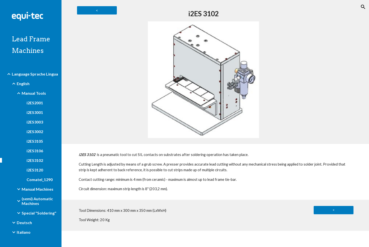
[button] (363, 7)
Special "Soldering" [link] (39, 213)
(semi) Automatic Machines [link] (37, 201)
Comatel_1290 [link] (40, 179)
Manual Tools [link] (34, 93)
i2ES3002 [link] (35, 131)
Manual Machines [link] (37, 189)
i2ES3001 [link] (35, 112)
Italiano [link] (24, 232)
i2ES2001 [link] (35, 102)
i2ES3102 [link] (35, 160)
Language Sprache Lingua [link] (35, 74)
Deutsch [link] (24, 222)
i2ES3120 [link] (35, 170)
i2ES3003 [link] (35, 122)
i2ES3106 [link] (35, 150)
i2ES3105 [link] (35, 141)
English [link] (23, 83)
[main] (203, 13)
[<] (97, 10)
